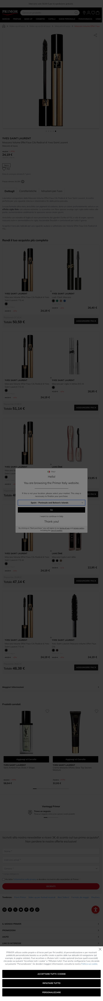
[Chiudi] (100, 949)
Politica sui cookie (89, 964)
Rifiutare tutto (51, 983)
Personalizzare (51, 992)
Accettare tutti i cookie (52, 974)
